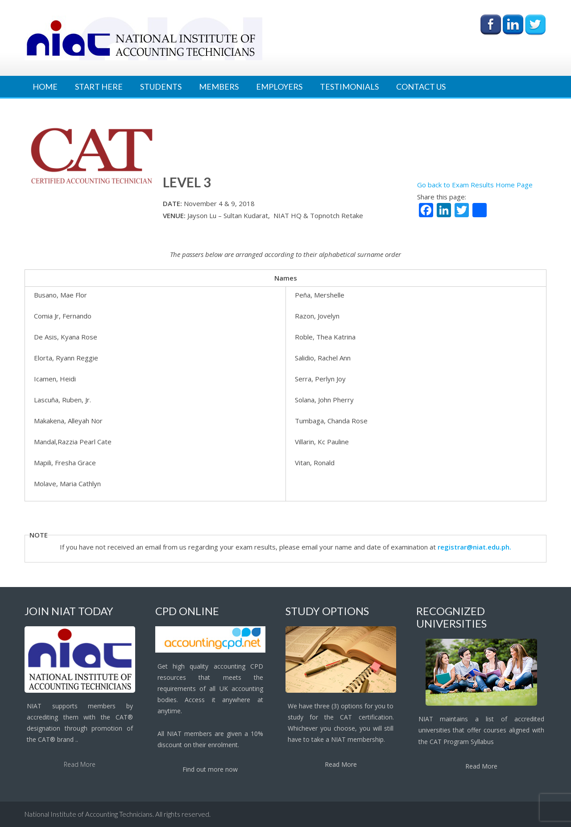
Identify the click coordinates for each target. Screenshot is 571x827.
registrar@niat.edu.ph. (474, 546)
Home (45, 86)
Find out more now (210, 769)
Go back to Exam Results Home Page (475, 184)
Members (219, 86)
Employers (279, 86)
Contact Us (421, 86)
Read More (79, 764)
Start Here (99, 86)
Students (161, 86)
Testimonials (349, 86)
